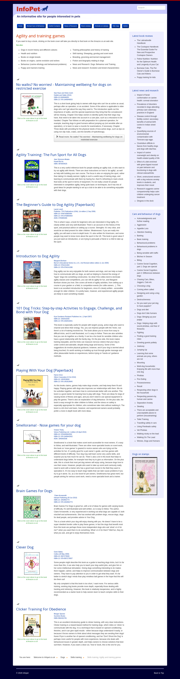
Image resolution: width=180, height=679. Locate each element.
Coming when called (145, 289)
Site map (116, 26)
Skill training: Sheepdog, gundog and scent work (93, 53)
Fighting (140, 332)
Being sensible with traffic (147, 253)
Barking (140, 236)
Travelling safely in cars (147, 423)
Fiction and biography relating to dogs (88, 61)
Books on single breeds (31, 57)
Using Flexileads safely (146, 426)
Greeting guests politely (147, 342)
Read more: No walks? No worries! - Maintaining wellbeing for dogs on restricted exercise (89, 138)
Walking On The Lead (146, 437)
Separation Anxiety (145, 403)
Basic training (142, 239)
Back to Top (159, 673)
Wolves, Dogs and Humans (148, 441)
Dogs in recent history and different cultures (39, 50)
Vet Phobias (142, 430)
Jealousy (140, 346)
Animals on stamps (101, 26)
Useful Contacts (54, 26)
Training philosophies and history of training (91, 50)
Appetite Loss (142, 228)
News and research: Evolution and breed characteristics (96, 68)
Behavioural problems (146, 243)
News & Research (70, 26)
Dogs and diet (143, 310)
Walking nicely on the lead (148, 434)
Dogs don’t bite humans (147, 313)
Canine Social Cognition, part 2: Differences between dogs (148, 273)
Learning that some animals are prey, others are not (147, 356)
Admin (125, 26)
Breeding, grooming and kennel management (91, 57)
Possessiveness (143, 383)
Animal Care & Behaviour (35, 26)
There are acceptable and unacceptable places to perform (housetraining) (147, 413)
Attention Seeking (144, 232)
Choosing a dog (143, 286)
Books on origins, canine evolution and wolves (40, 61)
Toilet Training (143, 419)
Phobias (140, 375)
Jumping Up (142, 350)
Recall (139, 386)
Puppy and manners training (32, 68)
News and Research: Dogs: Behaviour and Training (94, 64)
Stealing (140, 406)
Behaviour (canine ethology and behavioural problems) (44, 64)
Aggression (141, 225)
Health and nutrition (29, 53)
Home (20, 26)
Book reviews (86, 26)
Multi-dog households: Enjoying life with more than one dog (148, 369)
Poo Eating (141, 379)
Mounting (141, 363)
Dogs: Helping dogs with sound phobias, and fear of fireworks (148, 326)
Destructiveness (143, 299)
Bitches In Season (144, 256)
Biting (139, 260)
